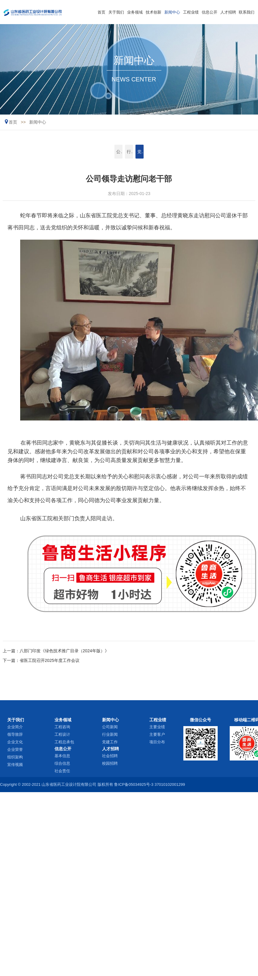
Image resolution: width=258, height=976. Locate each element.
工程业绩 (191, 12)
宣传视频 (15, 764)
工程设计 (62, 734)
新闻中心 (172, 12)
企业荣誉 (15, 749)
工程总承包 (64, 742)
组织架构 (15, 757)
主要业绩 (157, 727)
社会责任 (62, 771)
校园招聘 (110, 763)
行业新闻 (128, 151)
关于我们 (116, 12)
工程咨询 (62, 727)
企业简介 (15, 727)
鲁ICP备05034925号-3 (133, 784)
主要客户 (157, 734)
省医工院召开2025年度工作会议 (49, 660)
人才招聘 (228, 12)
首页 (101, 12)
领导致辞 (15, 734)
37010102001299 (169, 784)
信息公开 (209, 12)
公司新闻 (102, 151)
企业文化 (15, 742)
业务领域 (135, 12)
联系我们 (246, 12)
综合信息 (62, 763)
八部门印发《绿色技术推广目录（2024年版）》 (64, 650)
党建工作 (155, 151)
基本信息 (62, 756)
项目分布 (157, 742)
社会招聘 (110, 756)
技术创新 (153, 12)
